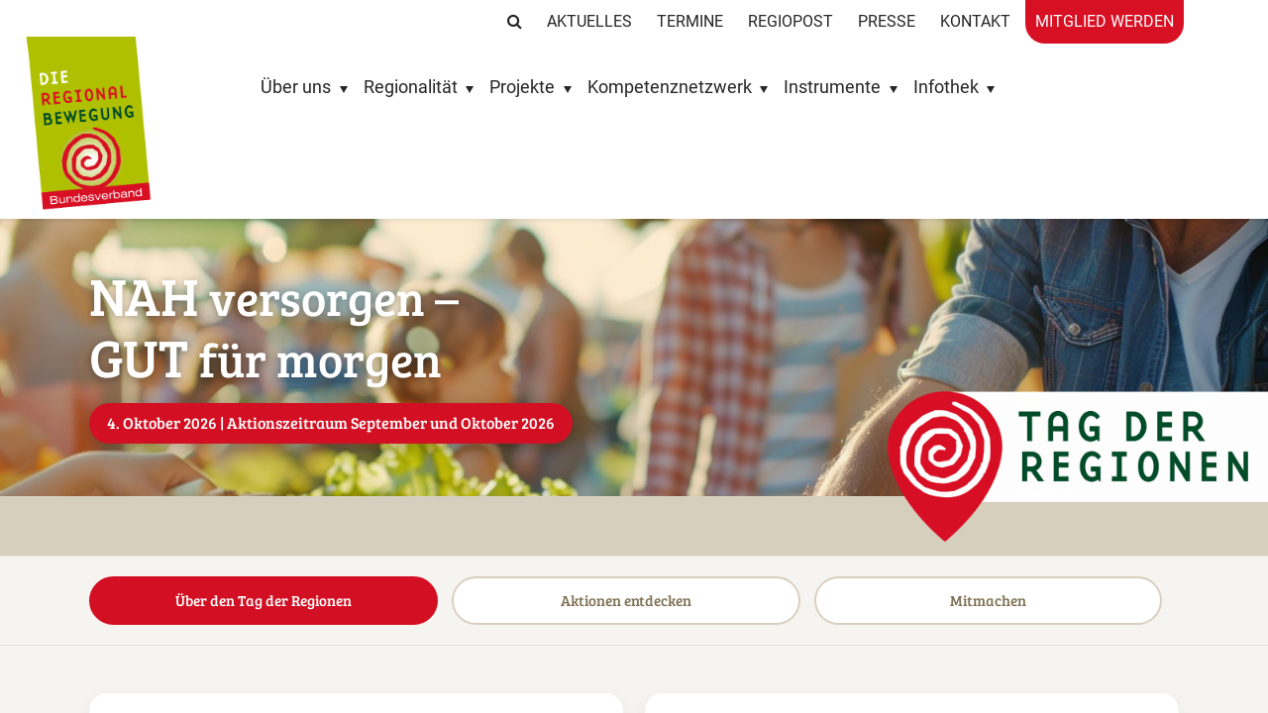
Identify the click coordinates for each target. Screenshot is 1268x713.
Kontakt (975, 21)
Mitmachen (1002, 540)
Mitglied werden (1104, 21)
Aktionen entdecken (633, 540)
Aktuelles (589, 21)
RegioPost (790, 21)
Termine (690, 21)
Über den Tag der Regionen (266, 540)
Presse (886, 21)
